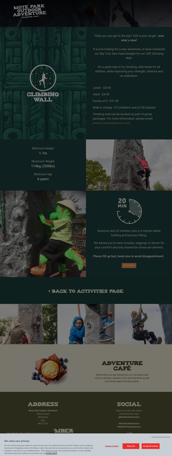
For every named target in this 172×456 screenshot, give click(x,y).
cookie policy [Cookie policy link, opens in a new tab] (51, 453)
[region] (86, 444)
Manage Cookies (112, 446)
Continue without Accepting (160, 437)
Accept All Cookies (150, 446)
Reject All (131, 446)
